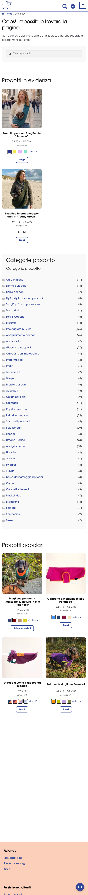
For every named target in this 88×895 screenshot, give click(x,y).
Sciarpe (11, 508)
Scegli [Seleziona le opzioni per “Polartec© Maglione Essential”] (66, 710)
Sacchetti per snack (18, 422)
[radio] (9, 152)
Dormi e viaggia (16, 286)
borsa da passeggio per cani (24, 477)
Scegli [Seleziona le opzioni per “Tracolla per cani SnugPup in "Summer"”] (22, 160)
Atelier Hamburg (14, 863)
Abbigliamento (15, 446)
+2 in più (32, 152)
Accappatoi (13, 341)
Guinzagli (12, 403)
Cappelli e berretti (17, 489)
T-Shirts (10, 471)
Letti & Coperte (15, 317)
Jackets (10, 459)
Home (9, 14)
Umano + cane (15, 440)
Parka (9, 366)
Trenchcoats (13, 372)
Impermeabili (14, 360)
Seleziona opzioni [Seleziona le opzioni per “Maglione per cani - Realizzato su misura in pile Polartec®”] (22, 628)
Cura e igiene (14, 280)
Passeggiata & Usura (19, 329)
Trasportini (12, 311)
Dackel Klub (13, 496)
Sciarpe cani (14, 428)
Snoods (10, 434)
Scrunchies (13, 514)
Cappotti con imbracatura (22, 354)
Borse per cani (15, 292)
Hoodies (11, 453)
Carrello (72, 5)
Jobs (7, 869)
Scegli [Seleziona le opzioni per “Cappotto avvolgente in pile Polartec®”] (66, 625)
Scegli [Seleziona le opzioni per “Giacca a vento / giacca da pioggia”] (22, 710)
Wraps (10, 378)
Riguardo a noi (13, 858)
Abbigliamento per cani (21, 335)
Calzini (10, 483)
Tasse (9, 520)
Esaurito (11, 323)
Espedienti (12, 502)
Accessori (12, 391)
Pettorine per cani (17, 416)
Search (65, 6)
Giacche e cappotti (18, 348)
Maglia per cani (16, 385)
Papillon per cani (17, 409)
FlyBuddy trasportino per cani (24, 298)
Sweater (11, 465)
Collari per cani (16, 397)
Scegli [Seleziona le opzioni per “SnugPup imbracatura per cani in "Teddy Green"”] (22, 240)
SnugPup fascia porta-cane (23, 304)
